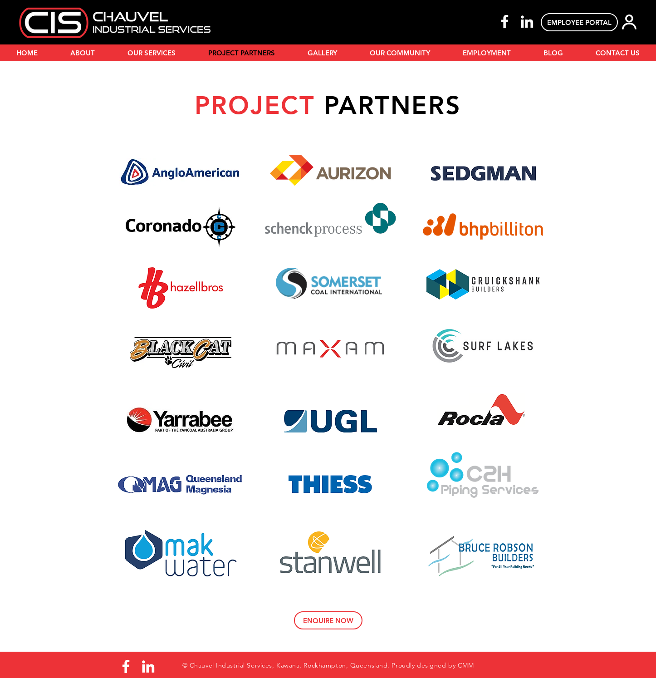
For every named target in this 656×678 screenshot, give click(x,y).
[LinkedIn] (527, 21)
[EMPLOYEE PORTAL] (579, 22)
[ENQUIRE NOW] (328, 620)
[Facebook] (505, 21)
